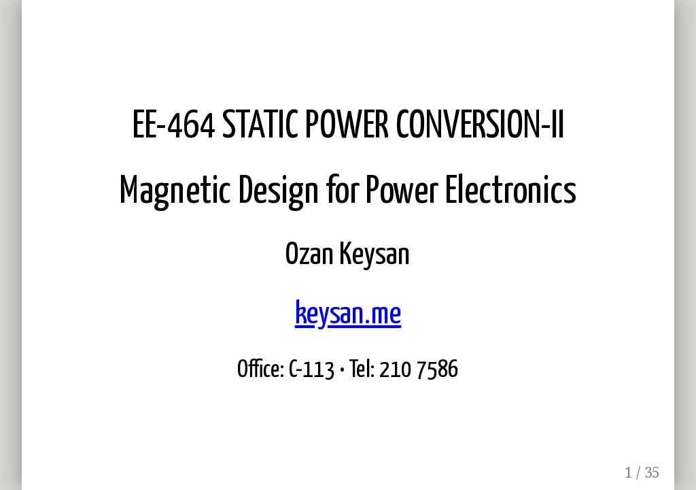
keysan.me (348, 314)
